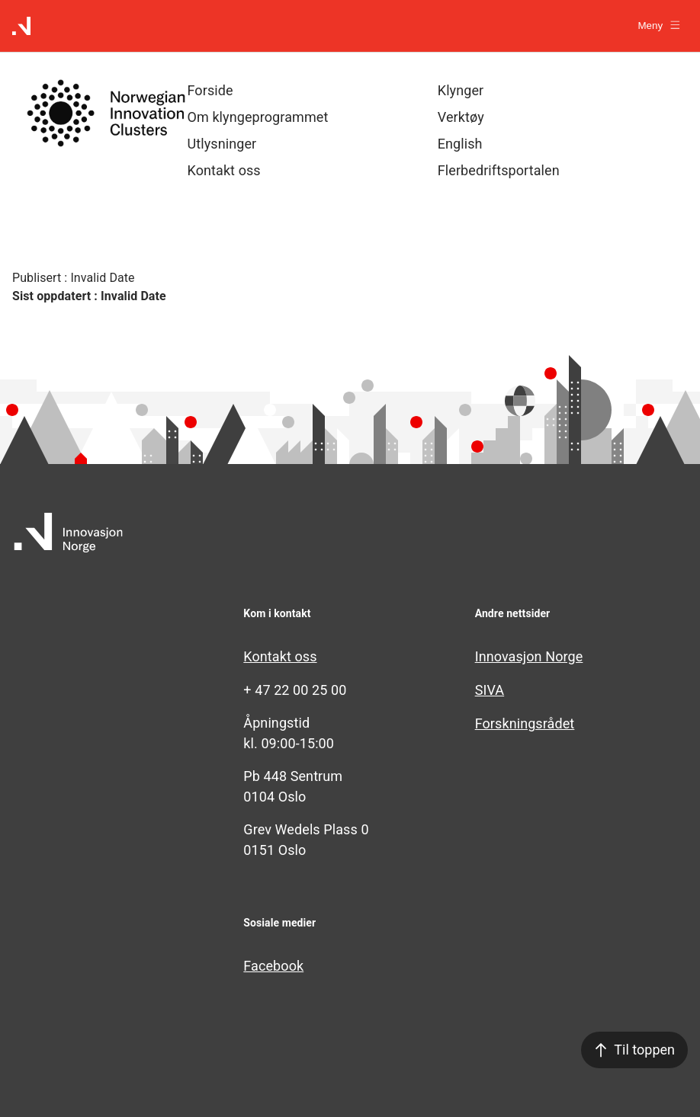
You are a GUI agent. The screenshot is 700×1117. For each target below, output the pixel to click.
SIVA (490, 690)
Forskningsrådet (525, 723)
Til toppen (634, 1050)
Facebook (273, 966)
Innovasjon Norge (529, 656)
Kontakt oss (279, 656)
